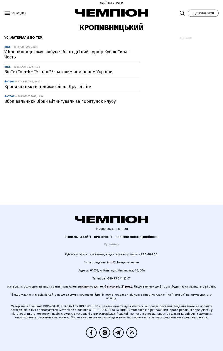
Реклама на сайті (78, 237)
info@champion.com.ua (123, 262)
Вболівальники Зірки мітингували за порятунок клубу (60, 101)
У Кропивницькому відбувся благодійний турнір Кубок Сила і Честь (67, 54)
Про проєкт (103, 237)
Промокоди (111, 244)
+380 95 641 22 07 (118, 278)
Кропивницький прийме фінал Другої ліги (48, 86)
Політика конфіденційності (137, 237)
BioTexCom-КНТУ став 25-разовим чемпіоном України (58, 71)
